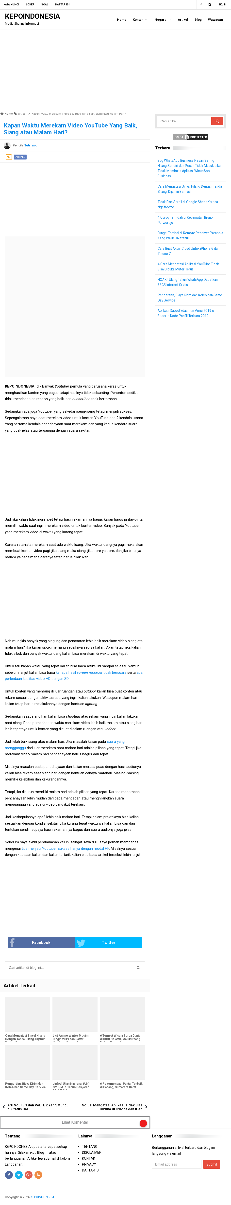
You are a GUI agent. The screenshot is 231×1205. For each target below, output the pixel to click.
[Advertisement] (115, 69)
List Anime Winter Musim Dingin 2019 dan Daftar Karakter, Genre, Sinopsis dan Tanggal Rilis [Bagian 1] (73, 1041)
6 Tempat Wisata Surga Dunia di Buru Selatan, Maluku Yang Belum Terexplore (120, 1039)
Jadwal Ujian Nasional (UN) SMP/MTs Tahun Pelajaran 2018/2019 (70, 1087)
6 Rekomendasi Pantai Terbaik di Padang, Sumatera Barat (120, 1087)
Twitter (91, 943)
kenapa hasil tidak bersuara (91, 672)
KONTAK (88, 1159)
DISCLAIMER (91, 1153)
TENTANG (89, 1147)
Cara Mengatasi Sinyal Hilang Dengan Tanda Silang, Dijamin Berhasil (25, 1039)
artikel (20, 157)
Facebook (45, 943)
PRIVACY (89, 1165)
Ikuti (222, 4)
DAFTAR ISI (90, 1170)
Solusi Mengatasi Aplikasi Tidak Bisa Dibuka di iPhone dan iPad (112, 1107)
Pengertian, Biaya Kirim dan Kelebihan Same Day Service (25, 1085)
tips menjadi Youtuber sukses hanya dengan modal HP (65, 848)
